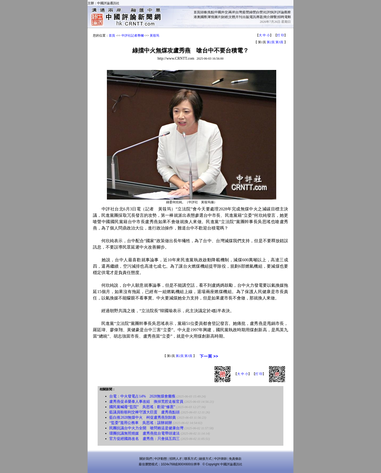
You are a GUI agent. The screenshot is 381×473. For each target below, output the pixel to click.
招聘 (281, 17)
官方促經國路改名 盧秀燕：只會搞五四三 (144, 439)
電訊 (253, 17)
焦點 (211, 12)
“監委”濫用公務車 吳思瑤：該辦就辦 (140, 423)
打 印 (280, 35)
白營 (259, 12)
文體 (232, 17)
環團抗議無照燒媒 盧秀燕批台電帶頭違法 (144, 433)
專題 (259, 17)
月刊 (238, 17)
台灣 (238, 12)
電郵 (287, 17)
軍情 (211, 17)
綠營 (253, 12)
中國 (218, 12)
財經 (224, 17)
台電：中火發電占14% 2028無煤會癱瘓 (142, 396)
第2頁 (271, 42)
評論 (281, 12)
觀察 (287, 12)
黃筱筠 (154, 35)
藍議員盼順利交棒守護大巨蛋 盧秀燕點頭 (144, 412)
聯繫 (273, 17)
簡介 (267, 17)
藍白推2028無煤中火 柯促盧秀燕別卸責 (142, 417)
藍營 (246, 12)
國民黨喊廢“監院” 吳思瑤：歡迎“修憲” (142, 407)
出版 (246, 17)
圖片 (218, 17)
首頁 (197, 12)
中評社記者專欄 (132, 35)
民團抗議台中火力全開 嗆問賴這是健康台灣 (146, 428)
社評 (267, 12)
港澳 (197, 17)
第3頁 (279, 42)
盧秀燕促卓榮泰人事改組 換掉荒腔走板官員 (146, 402)
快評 (273, 12)
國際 (204, 17)
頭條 (204, 12)
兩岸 (232, 12)
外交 (224, 12)
